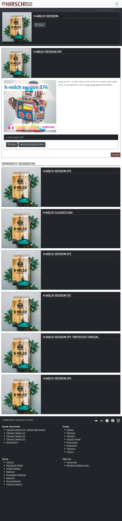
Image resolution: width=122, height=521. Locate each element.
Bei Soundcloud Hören (32, 144)
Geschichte (72, 462)
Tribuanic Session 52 (15, 439)
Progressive (72, 445)
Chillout (70, 429)
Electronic (71, 432)
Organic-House (73, 439)
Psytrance (71, 448)
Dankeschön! (12, 442)
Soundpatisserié (13, 481)
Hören (12, 144)
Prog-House (72, 442)
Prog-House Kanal (93, 84)
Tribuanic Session (14, 484)
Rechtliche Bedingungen (78, 465)
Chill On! (10, 462)
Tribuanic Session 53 (15, 436)
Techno (70, 451)
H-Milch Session (13, 468)
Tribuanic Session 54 (15, 432)
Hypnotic (71, 436)
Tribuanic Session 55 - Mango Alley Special (25, 429)
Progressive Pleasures (16, 474)
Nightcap (10, 471)
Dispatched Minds (14, 465)
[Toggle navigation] (116, 4)
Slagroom (10, 477)
